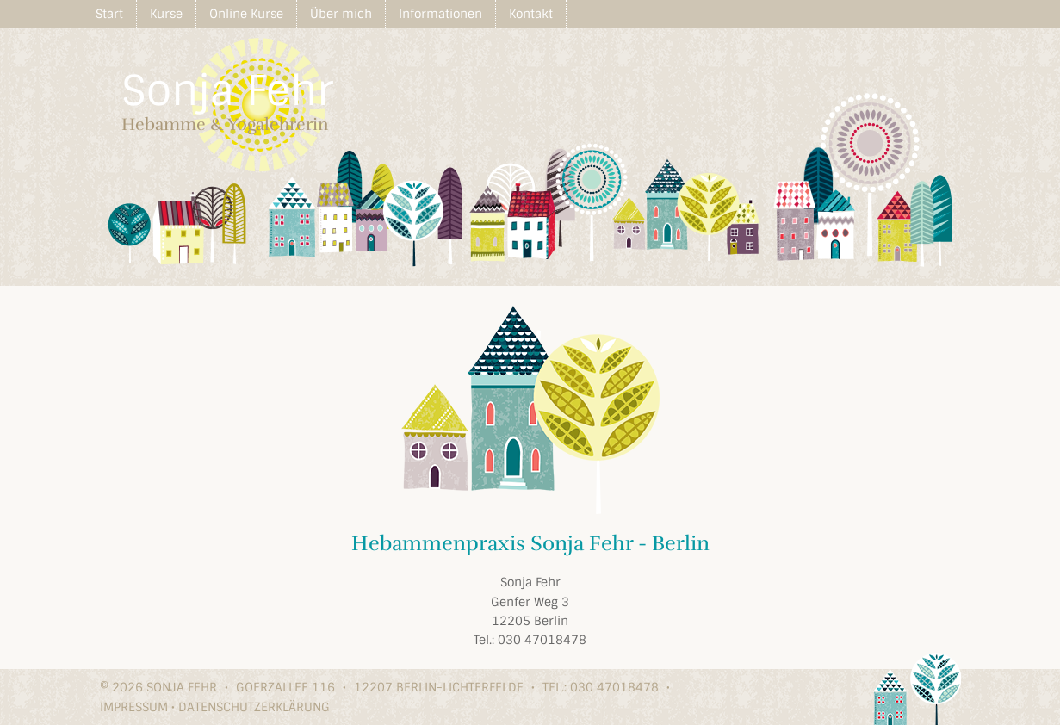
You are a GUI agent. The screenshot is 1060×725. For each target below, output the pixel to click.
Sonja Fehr (227, 91)
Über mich (341, 14)
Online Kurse (246, 14)
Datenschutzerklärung (254, 707)
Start (109, 14)
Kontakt (531, 14)
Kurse (166, 14)
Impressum (134, 707)
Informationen (440, 14)
